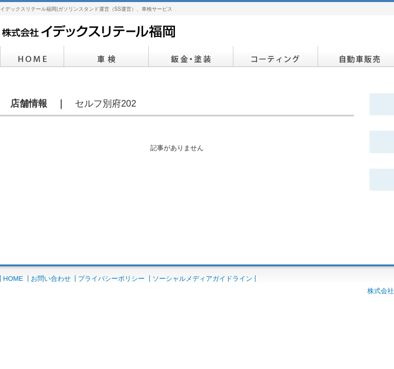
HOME (32, 57)
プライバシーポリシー (111, 278)
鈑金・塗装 (191, 57)
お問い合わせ (51, 278)
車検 (106, 57)
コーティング (275, 57)
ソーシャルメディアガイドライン (202, 278)
